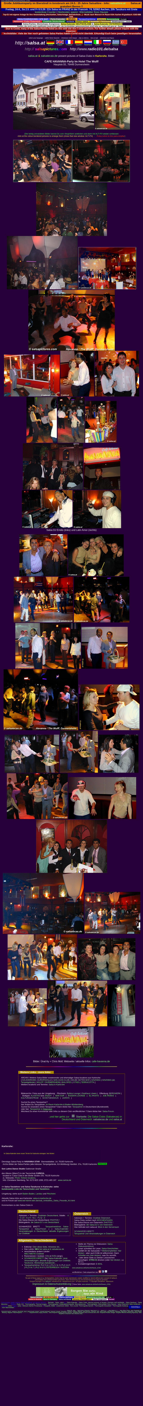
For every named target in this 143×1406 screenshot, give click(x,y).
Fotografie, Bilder (49, 1306)
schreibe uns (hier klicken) (89, 1255)
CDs (47, 1256)
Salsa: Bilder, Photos (125, 1310)
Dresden (58, 1311)
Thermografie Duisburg (120, 1306)
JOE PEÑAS (108, 1096)
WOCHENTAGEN (104, 1220)
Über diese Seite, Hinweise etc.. (46, 1247)
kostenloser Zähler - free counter (67, 1306)
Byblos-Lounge (73, 1093)
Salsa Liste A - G (94, 1310)
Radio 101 (20, 1304)
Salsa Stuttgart (138, 1311)
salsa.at (33, 55)
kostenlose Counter (45, 12)
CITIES (76, 1082)
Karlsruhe (93, 1311)
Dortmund (53, 1311)
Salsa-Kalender (72, 1302)
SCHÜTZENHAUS (50, 1098)
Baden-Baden (28, 1194)
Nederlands (88, 44)
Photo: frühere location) (25, 1178)
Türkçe (123, 44)
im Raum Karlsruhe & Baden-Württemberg (64, 1104)
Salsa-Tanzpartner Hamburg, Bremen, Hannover (60, 1312)
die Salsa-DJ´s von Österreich (99, 1225)
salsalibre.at (118, 3)
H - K (31, 1218)
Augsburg (14, 1311)
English (60, 44)
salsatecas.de (49, 55)
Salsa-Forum (108, 1111)
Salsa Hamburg (131, 1302)
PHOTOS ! (55, 1220)
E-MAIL (99, 1264)
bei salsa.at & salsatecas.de (49, 1249)
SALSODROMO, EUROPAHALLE (37, 1080)
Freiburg (75, 1311)
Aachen (9, 1311)
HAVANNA (96, 1080)
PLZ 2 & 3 (55, 1265)
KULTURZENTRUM (30, 1098)
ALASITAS (35, 1096)
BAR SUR (59, 1096)
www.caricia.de (64, 1180)
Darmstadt (47, 1311)
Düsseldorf (64, 1311)
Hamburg (80, 1311)
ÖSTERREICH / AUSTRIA (57, 1267)
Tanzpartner (77, 1107)
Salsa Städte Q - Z (113, 1310)
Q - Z (43, 1218)
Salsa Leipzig (103, 1311)
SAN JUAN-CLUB (61, 1080)
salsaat (118, 1119)
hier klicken (115, 1260)
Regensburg (124, 1311)
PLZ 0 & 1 (45, 1265)
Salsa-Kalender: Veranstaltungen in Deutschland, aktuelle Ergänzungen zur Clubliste (44, 1231)
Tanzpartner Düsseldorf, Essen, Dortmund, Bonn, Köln (86, 1312)
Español (79, 44)
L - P (37, 1218)
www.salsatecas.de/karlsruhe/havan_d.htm (15, 1)
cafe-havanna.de (101, 1061)
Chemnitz (42, 1311)
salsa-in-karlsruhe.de (42, 1198)
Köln (98, 1311)
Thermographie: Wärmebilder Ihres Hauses (101, 1304)
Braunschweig (31, 1311)
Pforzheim (51, 1194)
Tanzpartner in (41, 1109)
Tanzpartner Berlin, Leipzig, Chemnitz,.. (38, 1312)
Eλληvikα (115, 44)
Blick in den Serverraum (108, 1227)
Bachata (51, 1302)
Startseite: (79, 1116)
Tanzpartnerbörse (32, 1265)
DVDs (54, 1256)
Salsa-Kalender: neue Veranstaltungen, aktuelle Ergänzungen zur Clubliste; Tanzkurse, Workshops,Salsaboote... (47, 1260)
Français (69, 44)
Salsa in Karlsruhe (57, 1084)
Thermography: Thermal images (36, 1304)
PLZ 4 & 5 (66, 1265)
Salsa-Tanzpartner (17, 1312)
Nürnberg (117, 1311)
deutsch (50, 44)
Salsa (57, 1302)
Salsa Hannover (86, 1311)
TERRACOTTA (87, 1082)
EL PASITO (94, 1096)
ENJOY (48, 1096)
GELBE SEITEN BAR (80, 1080)
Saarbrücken (130, 1311)
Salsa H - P (103, 1310)
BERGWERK (115, 1093)
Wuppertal (10, 1312)
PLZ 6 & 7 (29, 1267)
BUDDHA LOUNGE (76, 1096)
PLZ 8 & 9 (40, 1267)
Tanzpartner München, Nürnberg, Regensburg (127, 1312)
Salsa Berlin (20, 1311)
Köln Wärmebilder (8, 1307)
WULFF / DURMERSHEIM (48, 1082)
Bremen (37, 1311)
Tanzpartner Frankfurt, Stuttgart (107, 1312)
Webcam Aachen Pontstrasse (32, 1306)
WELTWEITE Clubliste (34, 1254)
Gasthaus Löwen (89, 1093)
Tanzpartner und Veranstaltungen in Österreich (94, 1233)
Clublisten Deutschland (48, 1215)
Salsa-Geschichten (110, 1248)
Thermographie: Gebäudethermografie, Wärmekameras (67, 1304)
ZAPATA (66, 1098)
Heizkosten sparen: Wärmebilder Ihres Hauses (83, 12)
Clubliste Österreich (101, 1218)
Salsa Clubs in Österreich (84, 1310)
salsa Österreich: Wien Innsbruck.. (129, 1304)
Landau (39, 1194)
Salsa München (110, 1311)
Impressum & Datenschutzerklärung (52, 1284)
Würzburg (4, 1312)
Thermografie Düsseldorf (103, 1306)
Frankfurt (69, 1311)
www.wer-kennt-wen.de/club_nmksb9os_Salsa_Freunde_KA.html (46, 1200)
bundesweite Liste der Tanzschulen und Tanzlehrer (25, 1189)
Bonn (25, 1311)
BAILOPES (66, 1082)
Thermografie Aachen (86, 1306)
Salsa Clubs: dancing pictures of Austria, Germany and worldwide (101, 1302)
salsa (62, 1302)
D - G (25, 1218)
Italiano (98, 44)
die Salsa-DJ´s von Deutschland (45, 1222)
